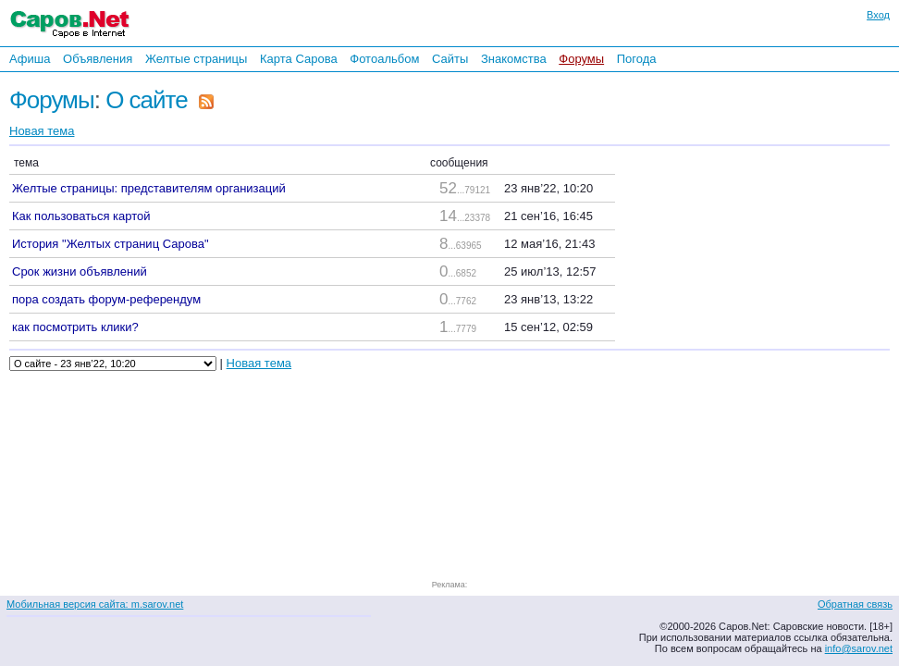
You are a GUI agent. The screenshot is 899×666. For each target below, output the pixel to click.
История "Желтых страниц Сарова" (110, 244)
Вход (878, 14)
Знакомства (514, 59)
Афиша (29, 59)
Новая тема (41, 131)
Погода (637, 59)
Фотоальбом (384, 59)
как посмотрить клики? (75, 327)
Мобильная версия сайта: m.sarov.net (94, 604)
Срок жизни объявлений (79, 271)
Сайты (450, 59)
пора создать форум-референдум (106, 299)
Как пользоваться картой (81, 216)
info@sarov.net (859, 648)
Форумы (581, 59)
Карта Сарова (299, 59)
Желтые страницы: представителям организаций (149, 188)
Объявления (97, 59)
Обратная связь (855, 604)
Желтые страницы (196, 59)
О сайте (146, 100)
